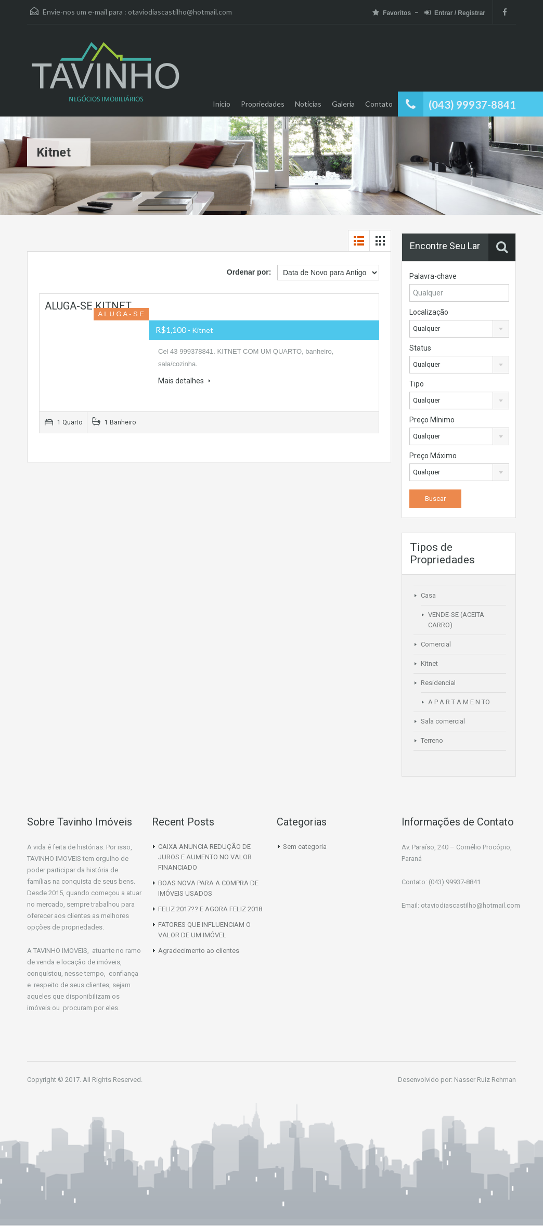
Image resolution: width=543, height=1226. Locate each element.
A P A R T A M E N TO (459, 702)
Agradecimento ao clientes (198, 950)
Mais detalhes (184, 381)
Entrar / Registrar (454, 13)
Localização (428, 312)
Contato (379, 103)
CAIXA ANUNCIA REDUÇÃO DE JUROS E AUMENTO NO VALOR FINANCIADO (205, 857)
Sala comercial (443, 721)
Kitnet (429, 663)
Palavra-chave (433, 276)
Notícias (308, 103)
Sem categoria (305, 846)
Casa (428, 595)
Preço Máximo (433, 455)
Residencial (438, 683)
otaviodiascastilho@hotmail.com (180, 11)
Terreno (432, 740)
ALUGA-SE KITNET (88, 306)
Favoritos (391, 13)
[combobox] (459, 329)
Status (420, 348)
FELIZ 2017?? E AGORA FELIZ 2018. (211, 909)
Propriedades (263, 103)
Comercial (436, 644)
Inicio (221, 103)
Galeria (343, 103)
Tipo (416, 384)
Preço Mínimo (432, 420)
